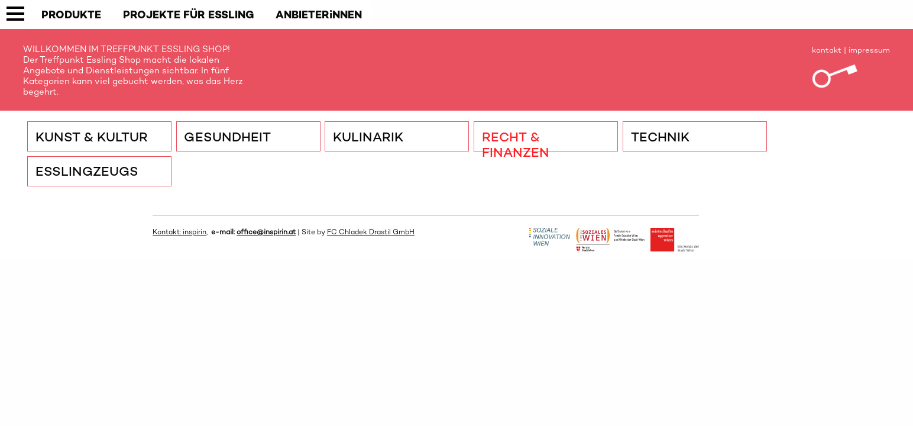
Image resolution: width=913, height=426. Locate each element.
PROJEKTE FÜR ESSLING (188, 14)
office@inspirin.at (266, 232)
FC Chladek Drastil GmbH (371, 232)
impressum (869, 50)
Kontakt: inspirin (179, 232)
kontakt (826, 50)
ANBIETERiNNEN (319, 14)
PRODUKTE (71, 14)
